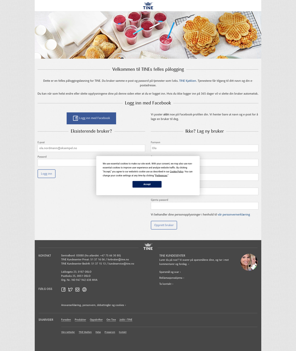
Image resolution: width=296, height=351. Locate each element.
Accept (147, 184)
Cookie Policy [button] (176, 171)
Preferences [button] (161, 175)
